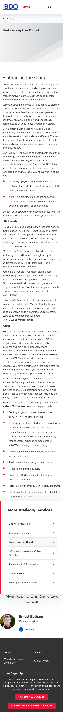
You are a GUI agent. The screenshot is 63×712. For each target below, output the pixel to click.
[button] (33, 524)
